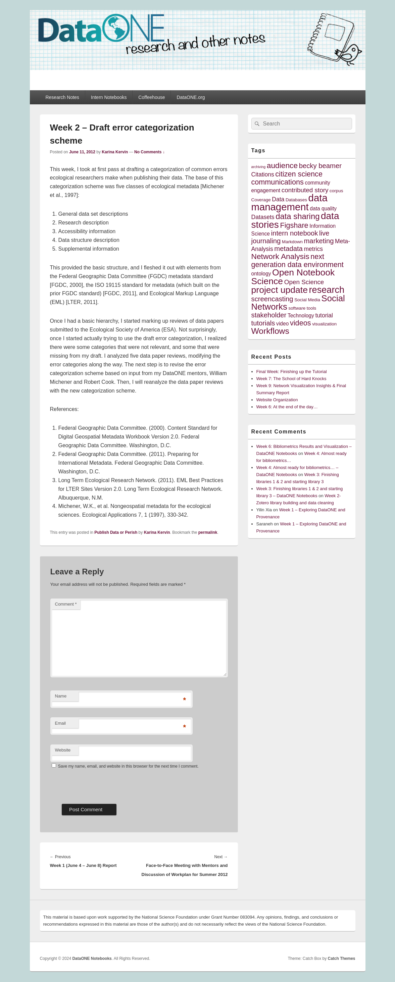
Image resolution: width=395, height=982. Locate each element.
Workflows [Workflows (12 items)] (270, 330)
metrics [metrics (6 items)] (313, 249)
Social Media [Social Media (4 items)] (307, 299)
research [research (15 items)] (327, 290)
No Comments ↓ (149, 152)
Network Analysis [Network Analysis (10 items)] (280, 256)
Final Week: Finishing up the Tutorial (291, 371)
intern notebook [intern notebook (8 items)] (294, 233)
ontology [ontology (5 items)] (261, 273)
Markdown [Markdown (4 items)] (292, 241)
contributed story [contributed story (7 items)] (305, 190)
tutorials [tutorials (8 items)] (263, 323)
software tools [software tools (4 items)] (302, 308)
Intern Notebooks (109, 97)
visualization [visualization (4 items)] (324, 323)
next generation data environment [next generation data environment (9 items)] (297, 260)
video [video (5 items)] (282, 323)
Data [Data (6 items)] (278, 199)
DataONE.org (191, 97)
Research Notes (62, 97)
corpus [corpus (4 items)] (336, 190)
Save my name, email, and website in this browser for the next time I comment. (128, 766)
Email (60, 723)
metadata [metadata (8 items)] (288, 248)
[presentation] (101, 784)
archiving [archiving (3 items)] (258, 167)
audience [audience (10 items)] (282, 165)
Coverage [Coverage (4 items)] (261, 199)
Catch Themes (341, 958)
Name (61, 696)
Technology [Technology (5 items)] (301, 315)
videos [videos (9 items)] (300, 323)
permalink (207, 532)
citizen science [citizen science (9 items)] (299, 174)
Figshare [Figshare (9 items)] (294, 225)
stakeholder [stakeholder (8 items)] (269, 315)
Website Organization (277, 399)
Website (63, 750)
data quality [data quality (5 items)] (323, 208)
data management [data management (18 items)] (289, 202)
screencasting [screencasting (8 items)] (272, 299)
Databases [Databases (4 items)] (296, 199)
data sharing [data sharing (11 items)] (297, 216)
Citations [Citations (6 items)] (262, 174)
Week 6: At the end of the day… (287, 406)
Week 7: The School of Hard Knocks (291, 378)
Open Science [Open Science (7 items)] (304, 282)
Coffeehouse (151, 97)
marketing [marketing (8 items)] (319, 241)
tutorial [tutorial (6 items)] (324, 315)
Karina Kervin (115, 152)
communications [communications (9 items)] (277, 182)
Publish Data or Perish (115, 532)
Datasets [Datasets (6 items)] (263, 217)
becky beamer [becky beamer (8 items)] (320, 165)
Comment (66, 604)
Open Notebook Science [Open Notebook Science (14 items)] (293, 276)
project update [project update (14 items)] (279, 290)
